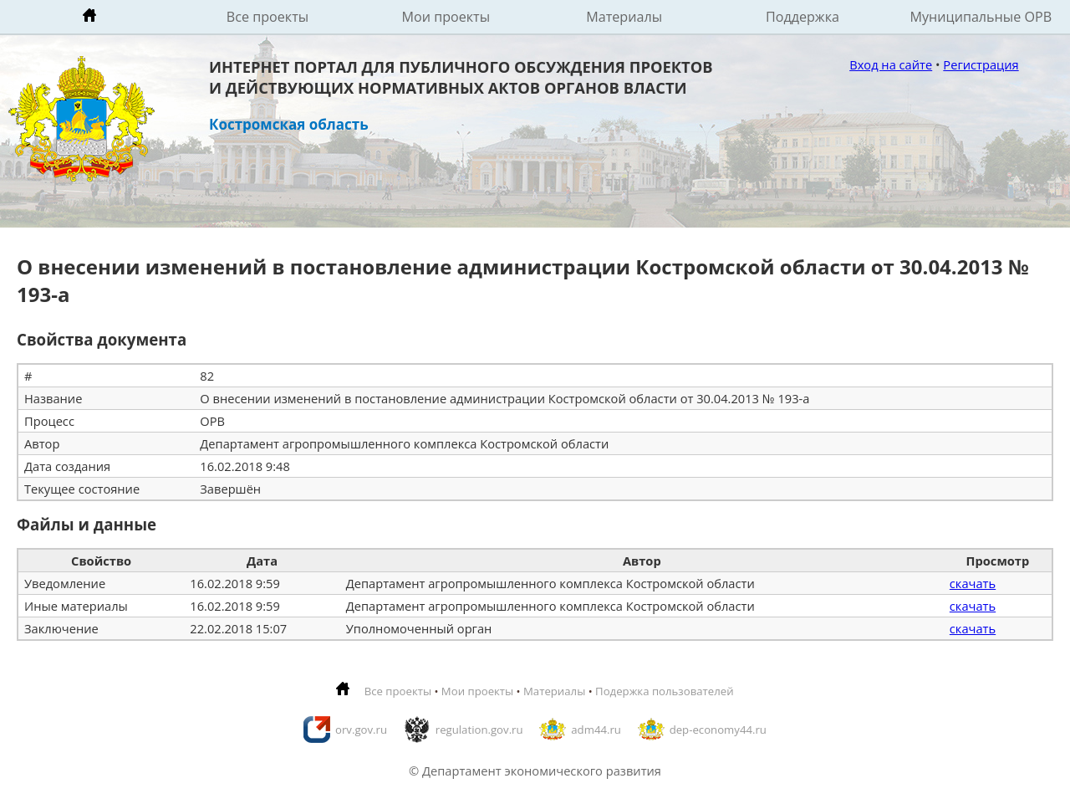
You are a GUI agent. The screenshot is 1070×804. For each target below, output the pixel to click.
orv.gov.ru (361, 729)
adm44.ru (596, 729)
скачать (973, 583)
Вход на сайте (890, 64)
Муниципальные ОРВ (981, 17)
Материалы (624, 17)
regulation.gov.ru (479, 729)
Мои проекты (446, 17)
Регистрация (980, 64)
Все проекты (267, 17)
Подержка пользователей (664, 691)
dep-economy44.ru (718, 729)
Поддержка (802, 17)
